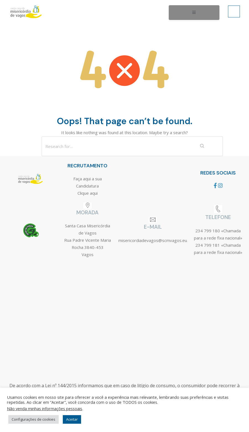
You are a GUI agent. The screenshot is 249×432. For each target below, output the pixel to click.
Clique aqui (87, 193)
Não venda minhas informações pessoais (44, 408)
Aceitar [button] (72, 419)
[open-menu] (194, 12)
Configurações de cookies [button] (33, 419)
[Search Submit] (202, 146)
